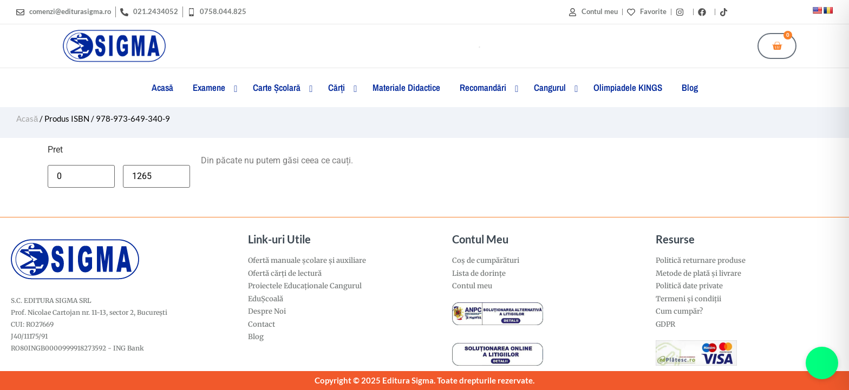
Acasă (27, 118)
